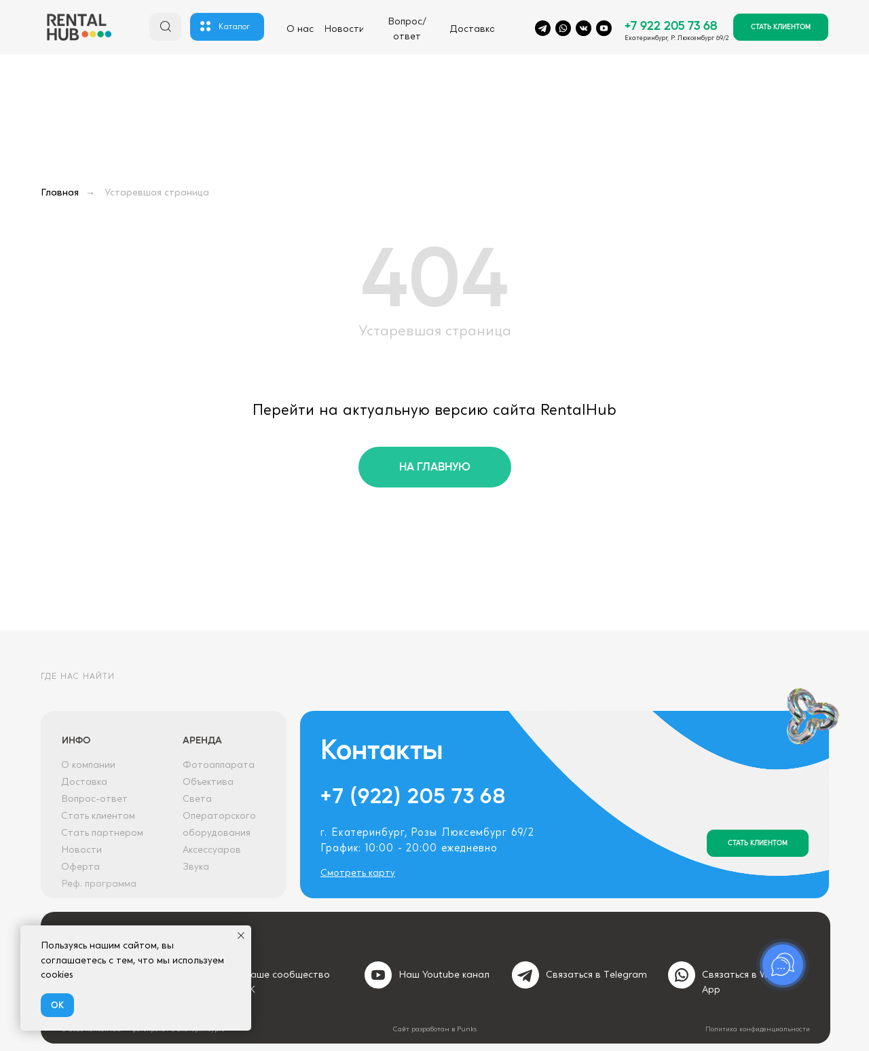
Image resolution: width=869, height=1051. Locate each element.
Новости (81, 850)
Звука (196, 867)
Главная (60, 193)
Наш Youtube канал (444, 975)
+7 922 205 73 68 (671, 25)
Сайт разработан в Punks (435, 1029)
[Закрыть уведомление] (241, 935)
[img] (78, 29)
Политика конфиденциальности (757, 1029)
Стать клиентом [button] (98, 816)
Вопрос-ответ (94, 799)
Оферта (80, 867)
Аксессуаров (212, 850)
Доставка (84, 782)
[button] (780, 27)
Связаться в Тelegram (596, 975)
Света (197, 799)
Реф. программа (98, 884)
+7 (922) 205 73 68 (413, 794)
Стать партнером (102, 833)
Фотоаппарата (219, 765)
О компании (88, 765)
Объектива (208, 782)
